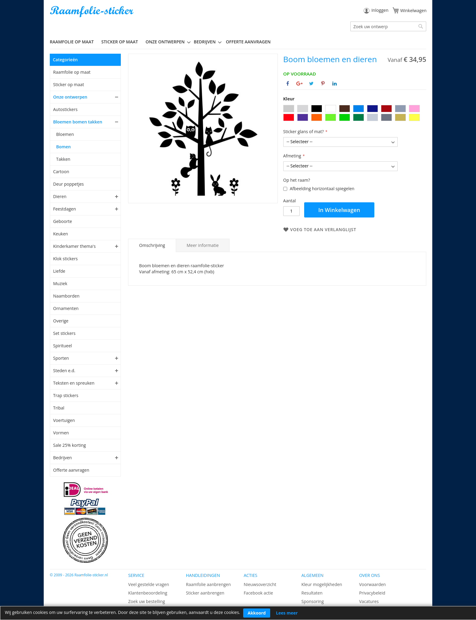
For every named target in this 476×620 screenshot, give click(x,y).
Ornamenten (66, 308)
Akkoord (257, 613)
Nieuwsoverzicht (260, 584)
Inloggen (379, 10)
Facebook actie (258, 593)
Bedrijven (62, 457)
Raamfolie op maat (71, 72)
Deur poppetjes (68, 184)
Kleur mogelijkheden (321, 584)
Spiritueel (62, 346)
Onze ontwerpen (70, 97)
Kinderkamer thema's (74, 246)
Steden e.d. (64, 370)
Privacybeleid (372, 593)
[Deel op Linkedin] (334, 83)
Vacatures (369, 601)
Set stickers (64, 333)
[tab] (152, 245)
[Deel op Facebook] (287, 83)
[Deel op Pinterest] (323, 83)
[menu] (238, 42)
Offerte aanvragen (71, 470)
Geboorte (62, 221)
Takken (63, 159)
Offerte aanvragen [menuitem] (248, 42)
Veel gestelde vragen (148, 584)
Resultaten (312, 593)
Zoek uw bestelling (146, 601)
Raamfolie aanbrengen (208, 584)
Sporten (61, 358)
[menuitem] (74, 42)
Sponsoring (312, 601)
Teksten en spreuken (73, 383)
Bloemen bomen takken (77, 122)
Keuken (60, 234)
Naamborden (66, 296)
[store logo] (92, 11)
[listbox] (354, 114)
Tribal (58, 408)
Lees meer (287, 613)
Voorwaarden (372, 584)
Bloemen (65, 134)
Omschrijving (152, 245)
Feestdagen (64, 209)
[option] (288, 108)
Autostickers (65, 109)
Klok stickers (65, 258)
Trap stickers (65, 395)
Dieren (59, 196)
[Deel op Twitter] (311, 83)
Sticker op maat (68, 84)
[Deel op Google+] (299, 83)
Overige (60, 321)
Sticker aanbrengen (205, 593)
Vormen (61, 433)
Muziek (60, 283)
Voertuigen (64, 420)
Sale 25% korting (69, 445)
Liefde (59, 271)
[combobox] (388, 26)
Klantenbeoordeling (147, 593)
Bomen (63, 147)
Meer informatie (203, 245)
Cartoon (61, 171)
